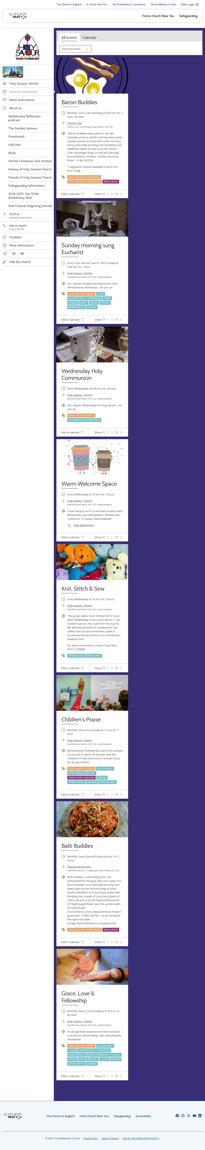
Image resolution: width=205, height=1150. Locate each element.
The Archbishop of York (163, 4)
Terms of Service (110, 1138)
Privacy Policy (90, 1138)
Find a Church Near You (158, 16)
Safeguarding (188, 16)
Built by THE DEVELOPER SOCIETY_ (141, 1138)
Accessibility (143, 1116)
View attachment (84, 525)
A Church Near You (97, 4)
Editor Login (190, 4)
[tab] (72, 194)
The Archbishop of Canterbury (128, 4)
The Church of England (69, 4)
